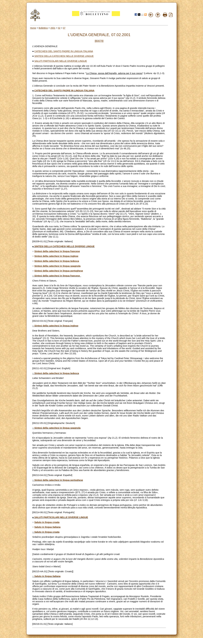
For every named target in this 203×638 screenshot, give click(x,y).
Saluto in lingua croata (46, 522)
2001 (52, 28)
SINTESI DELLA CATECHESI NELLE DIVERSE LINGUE (64, 56)
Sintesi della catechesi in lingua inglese (56, 256)
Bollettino (43, 28)
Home (33, 28)
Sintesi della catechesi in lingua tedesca (56, 261)
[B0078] (99, 41)
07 (64, 28)
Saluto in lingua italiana (47, 527)
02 (59, 28)
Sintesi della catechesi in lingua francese (57, 251)
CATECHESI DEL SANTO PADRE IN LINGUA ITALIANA (63, 51)
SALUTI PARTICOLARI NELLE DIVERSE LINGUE (60, 61)
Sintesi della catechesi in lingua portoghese (58, 271)
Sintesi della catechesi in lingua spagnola (57, 266)
